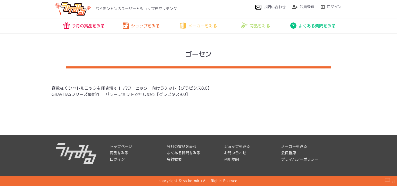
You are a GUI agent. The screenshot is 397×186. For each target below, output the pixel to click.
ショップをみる (141, 25)
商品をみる (255, 25)
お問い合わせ (270, 7)
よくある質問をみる (313, 25)
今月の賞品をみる (84, 25)
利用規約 (231, 159)
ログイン (331, 6)
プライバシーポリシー (299, 159)
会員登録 (303, 6)
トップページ (121, 146)
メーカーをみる (198, 25)
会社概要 (174, 159)
